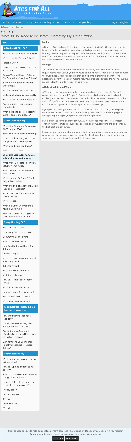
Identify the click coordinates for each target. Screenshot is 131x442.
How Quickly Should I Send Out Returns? (18, 248)
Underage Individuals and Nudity (19, 95)
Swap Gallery (84, 22)
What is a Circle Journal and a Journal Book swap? (18, 207)
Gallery (47, 22)
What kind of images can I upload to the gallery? (20, 361)
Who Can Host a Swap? (14, 227)
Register (19, 27)
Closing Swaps (10, 253)
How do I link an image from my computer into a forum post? (19, 140)
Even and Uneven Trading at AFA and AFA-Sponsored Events (19, 215)
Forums (17, 22)
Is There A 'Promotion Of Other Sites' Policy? (18, 84)
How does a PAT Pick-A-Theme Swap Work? (18, 172)
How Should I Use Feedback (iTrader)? (17, 317)
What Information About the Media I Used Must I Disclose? (20, 187)
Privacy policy (10, 389)
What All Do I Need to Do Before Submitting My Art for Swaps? (19, 157)
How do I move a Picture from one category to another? (20, 376)
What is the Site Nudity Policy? (18, 90)
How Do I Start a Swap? (14, 241)
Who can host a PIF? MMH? (16, 296)
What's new (32, 22)
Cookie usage (10, 403)
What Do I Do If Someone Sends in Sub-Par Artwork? (20, 260)
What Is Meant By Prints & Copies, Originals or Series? (19, 180)
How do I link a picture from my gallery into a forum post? (18, 384)
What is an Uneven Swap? (16, 287)
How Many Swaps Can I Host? (17, 232)
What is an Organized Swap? (17, 146)
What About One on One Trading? (20, 133)
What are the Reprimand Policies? (20, 99)
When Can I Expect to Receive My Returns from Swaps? (19, 164)
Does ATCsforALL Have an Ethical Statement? (19, 69)
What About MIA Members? (16, 301)
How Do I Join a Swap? (14, 150)
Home (6, 22)
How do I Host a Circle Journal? (18, 292)
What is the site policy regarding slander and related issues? (19, 113)
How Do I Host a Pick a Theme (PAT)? (17, 281)
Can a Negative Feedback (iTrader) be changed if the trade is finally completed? (19, 334)
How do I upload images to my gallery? (18, 368)
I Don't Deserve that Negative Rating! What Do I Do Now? (17, 325)
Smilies (6, 399)
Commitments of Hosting (15, 236)
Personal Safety (10, 62)
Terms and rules (11, 394)
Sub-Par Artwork (11, 266)
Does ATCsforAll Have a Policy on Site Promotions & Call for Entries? (20, 77)
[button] (23, 22)
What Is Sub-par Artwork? (16, 270)
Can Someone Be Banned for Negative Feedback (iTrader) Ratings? (17, 344)
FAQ (59, 22)
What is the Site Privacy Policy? (18, 58)
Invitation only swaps (13, 275)
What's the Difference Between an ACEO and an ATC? (20, 128)
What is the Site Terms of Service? (20, 53)
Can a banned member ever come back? (17, 106)
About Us (69, 22)
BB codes (7, 408)
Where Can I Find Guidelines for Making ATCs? (19, 195)
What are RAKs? (11, 201)
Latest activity (7, 27)
